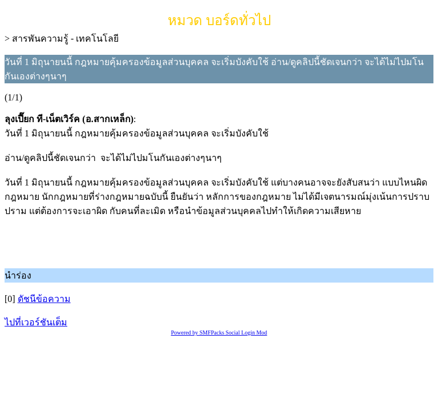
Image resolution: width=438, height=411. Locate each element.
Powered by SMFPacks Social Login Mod (219, 332)
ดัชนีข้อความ (44, 299)
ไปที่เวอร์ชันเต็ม (36, 322)
